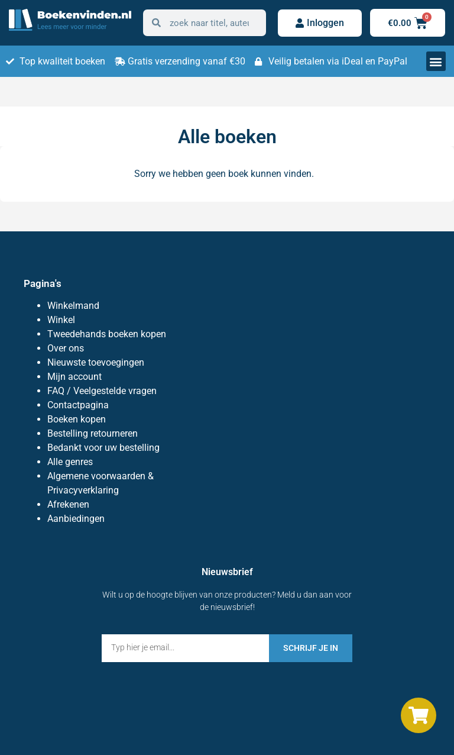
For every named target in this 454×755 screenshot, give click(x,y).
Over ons (65, 348)
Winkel (61, 319)
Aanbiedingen (76, 518)
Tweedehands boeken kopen (106, 334)
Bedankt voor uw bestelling (103, 447)
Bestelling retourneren (92, 433)
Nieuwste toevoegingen (95, 362)
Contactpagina (78, 405)
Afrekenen (68, 504)
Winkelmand (73, 305)
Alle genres (70, 461)
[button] (436, 61)
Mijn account (74, 376)
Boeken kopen (76, 419)
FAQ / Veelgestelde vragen (102, 390)
